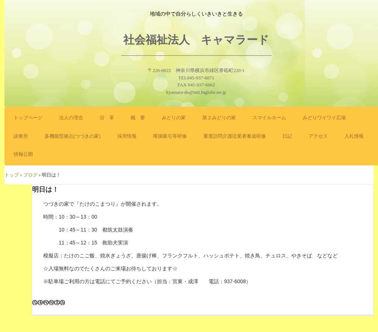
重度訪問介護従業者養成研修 (234, 136)
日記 (287, 136)
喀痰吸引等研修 (170, 136)
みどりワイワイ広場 (324, 117)
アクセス (318, 136)
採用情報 (127, 136)
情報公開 (23, 154)
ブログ (30, 175)
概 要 (138, 117)
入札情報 (354, 136)
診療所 (21, 136)
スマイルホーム (269, 117)
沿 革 (107, 117)
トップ (11, 175)
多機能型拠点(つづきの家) (73, 136)
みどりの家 (174, 117)
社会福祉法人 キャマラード (196, 40)
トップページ (28, 117)
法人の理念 (71, 117)
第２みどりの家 (219, 117)
